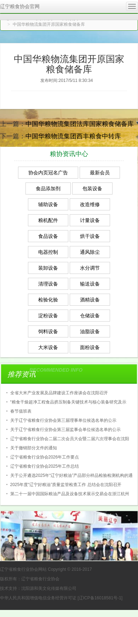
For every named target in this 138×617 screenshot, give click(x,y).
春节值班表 (20, 411)
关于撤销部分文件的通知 (33, 447)
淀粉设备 (48, 315)
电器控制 (48, 252)
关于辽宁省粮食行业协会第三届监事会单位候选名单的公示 (65, 429)
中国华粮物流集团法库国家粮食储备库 (79, 123)
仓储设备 (90, 315)
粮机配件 (48, 220)
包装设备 (92, 188)
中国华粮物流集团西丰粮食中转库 (73, 136)
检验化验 (48, 299)
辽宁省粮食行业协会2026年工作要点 (44, 457)
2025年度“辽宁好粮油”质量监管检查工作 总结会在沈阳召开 (65, 484)
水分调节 (90, 268)
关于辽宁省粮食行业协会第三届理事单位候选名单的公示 (63, 420)
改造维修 (90, 204)
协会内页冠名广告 (48, 172)
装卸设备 (48, 268)
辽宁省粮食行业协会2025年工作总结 (44, 466)
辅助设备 (48, 204)
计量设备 (90, 220)
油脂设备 (90, 331)
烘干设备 (90, 236)
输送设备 (90, 284)
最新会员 (100, 172)
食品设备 (48, 236)
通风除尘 (90, 252)
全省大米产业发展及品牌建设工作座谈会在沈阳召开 (59, 392)
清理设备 (48, 284)
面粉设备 (90, 347)
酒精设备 (90, 299)
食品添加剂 (48, 188)
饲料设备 (48, 331)
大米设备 (48, 347)
